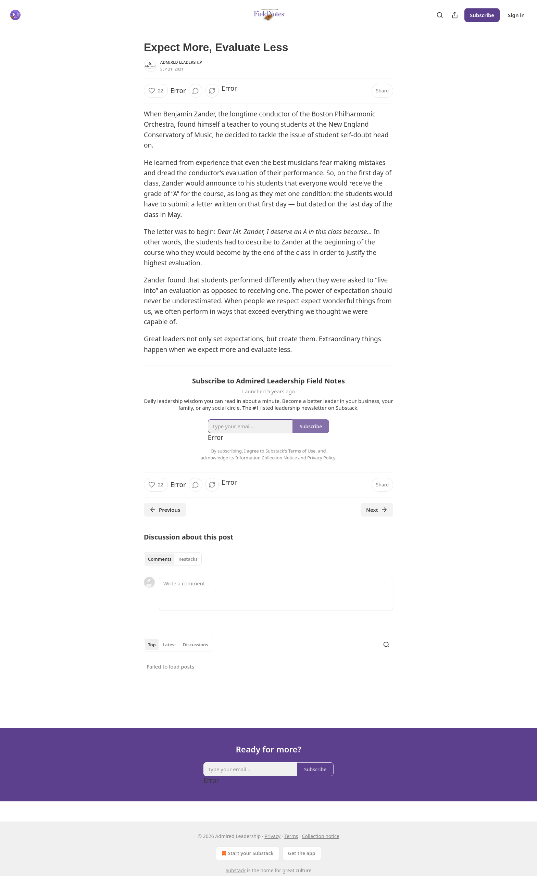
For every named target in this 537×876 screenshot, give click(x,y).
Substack (236, 870)
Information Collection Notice (266, 458)
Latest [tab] (169, 645)
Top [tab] (152, 645)
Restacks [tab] (188, 559)
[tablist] (173, 559)
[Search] (440, 15)
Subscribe (482, 15)
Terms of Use (302, 451)
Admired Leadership (181, 62)
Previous (164, 509)
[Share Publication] (455, 15)
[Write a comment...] (276, 593)
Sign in (516, 15)
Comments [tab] (160, 559)
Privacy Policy (321, 458)
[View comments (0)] (195, 91)
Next (377, 509)
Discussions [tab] (195, 645)
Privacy (272, 836)
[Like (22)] (156, 91)
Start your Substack (246, 853)
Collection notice (320, 836)
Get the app (301, 853)
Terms (291, 836)
